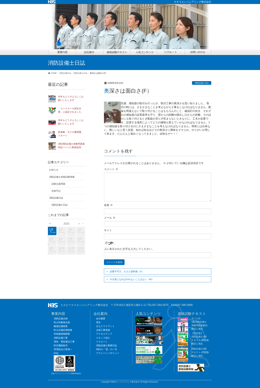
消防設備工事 (61, 337)
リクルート (102, 341)
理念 (98, 322)
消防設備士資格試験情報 (62, 177)
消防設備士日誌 (202, 83)
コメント (111, 169)
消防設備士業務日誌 (106, 345)
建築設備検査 (61, 326)
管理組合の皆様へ (63, 349)
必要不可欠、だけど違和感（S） (127, 271)
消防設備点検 (61, 318)
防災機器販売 (61, 345)
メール (109, 217)
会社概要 (100, 318)
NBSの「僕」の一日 (106, 349)
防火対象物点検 (62, 322)
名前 (108, 205)
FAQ (56, 353)
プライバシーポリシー (107, 353)
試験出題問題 (58, 184)
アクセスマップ (104, 333)
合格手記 (56, 191)
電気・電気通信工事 (64, 341)
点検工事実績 (103, 330)
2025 (66, 223)
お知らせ (53, 169)
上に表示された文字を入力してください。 (129, 249)
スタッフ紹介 (103, 337)
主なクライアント (105, 326)
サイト (108, 230)
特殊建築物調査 (62, 333)
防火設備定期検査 (63, 330)
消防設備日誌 (56, 197)
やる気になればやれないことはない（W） (132, 279)
